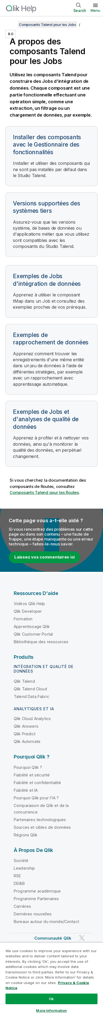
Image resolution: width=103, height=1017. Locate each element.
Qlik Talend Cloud (30, 689)
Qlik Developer (28, 611)
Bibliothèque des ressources (41, 641)
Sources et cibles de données (42, 827)
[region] (51, 979)
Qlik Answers (26, 726)
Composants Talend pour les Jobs (47, 24)
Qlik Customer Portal (33, 634)
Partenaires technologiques (40, 819)
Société (21, 860)
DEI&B (19, 883)
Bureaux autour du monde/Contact (46, 921)
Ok (51, 999)
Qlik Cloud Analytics (32, 718)
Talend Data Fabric (31, 696)
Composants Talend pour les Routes (44, 492)
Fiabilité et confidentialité (37, 782)
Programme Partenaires (36, 898)
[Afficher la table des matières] (11, 24)
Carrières (22, 906)
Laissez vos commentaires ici (44, 557)
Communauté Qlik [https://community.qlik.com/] (52, 938)
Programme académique (37, 891)
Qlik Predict (24, 733)
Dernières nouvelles (33, 914)
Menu (95, 10)
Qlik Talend (24, 681)
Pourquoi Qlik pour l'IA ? (36, 798)
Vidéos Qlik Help (29, 603)
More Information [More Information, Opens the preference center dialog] (51, 1010)
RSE (17, 875)
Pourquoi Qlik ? (28, 767)
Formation (23, 619)
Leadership (24, 868)
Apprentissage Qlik (32, 626)
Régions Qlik (25, 835)
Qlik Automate (27, 741)
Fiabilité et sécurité (32, 775)
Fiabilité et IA (26, 790)
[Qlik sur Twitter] (82, 938)
